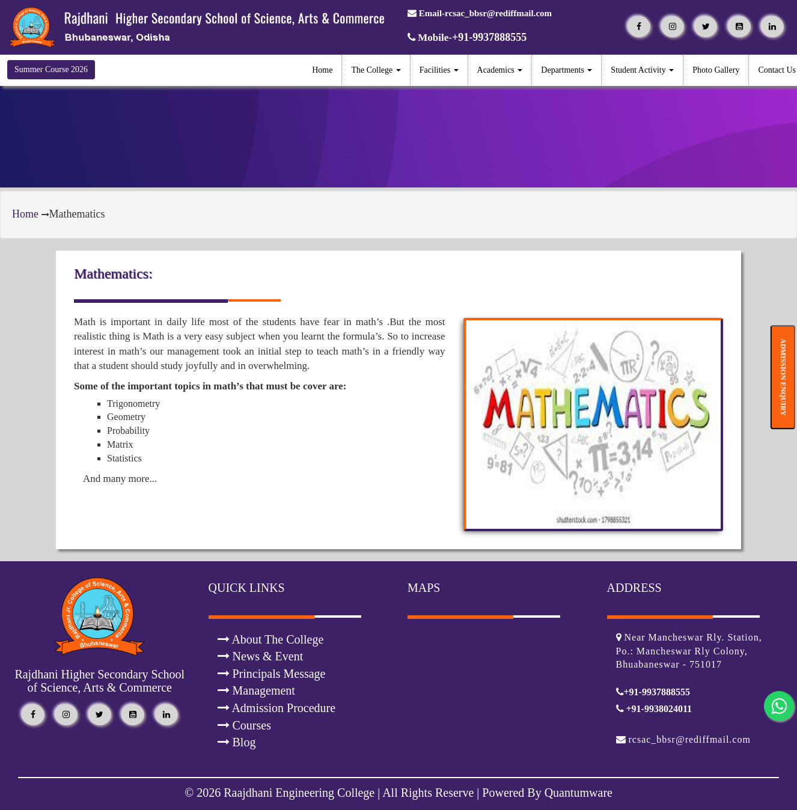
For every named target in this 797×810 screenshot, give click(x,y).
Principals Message (272, 673)
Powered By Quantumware (545, 792)
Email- (480, 13)
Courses (244, 725)
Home (322, 70)
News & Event (261, 656)
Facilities (439, 70)
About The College (271, 639)
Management (256, 690)
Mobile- (467, 37)
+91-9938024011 (654, 709)
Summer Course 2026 (51, 69)
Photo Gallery (715, 70)
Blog (237, 742)
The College (375, 70)
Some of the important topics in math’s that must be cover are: (210, 386)
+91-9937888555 (653, 692)
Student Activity (642, 70)
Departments (566, 70)
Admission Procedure (277, 707)
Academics (500, 70)
